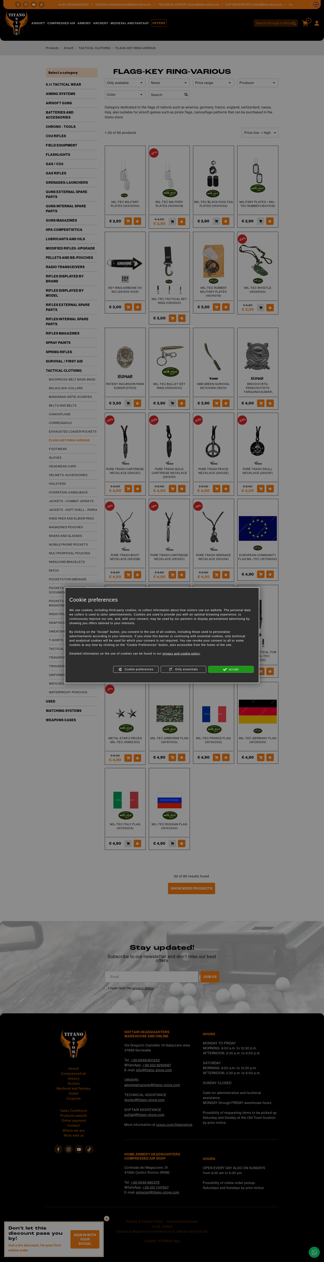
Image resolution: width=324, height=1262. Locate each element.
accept (231, 669)
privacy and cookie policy (181, 653)
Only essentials (183, 669)
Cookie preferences (135, 669)
